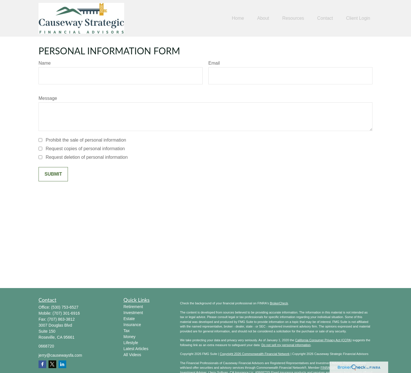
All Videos (132, 354)
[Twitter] (52, 364)
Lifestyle (131, 342)
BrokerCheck (279, 303)
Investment (133, 312)
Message (48, 98)
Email (214, 63)
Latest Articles (136, 348)
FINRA (325, 367)
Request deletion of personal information (87, 157)
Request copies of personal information (85, 148)
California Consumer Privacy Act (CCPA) (323, 340)
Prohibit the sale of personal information (86, 140)
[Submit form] (53, 174)
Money (130, 336)
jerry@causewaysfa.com (60, 355)
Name (45, 63)
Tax (127, 330)
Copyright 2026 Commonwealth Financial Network (255, 354)
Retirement (133, 306)
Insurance (132, 324)
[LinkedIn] (62, 364)
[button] (237, 18)
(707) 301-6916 (66, 313)
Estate (129, 318)
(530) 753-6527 (64, 307)
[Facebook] (42, 364)
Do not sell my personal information (286, 345)
